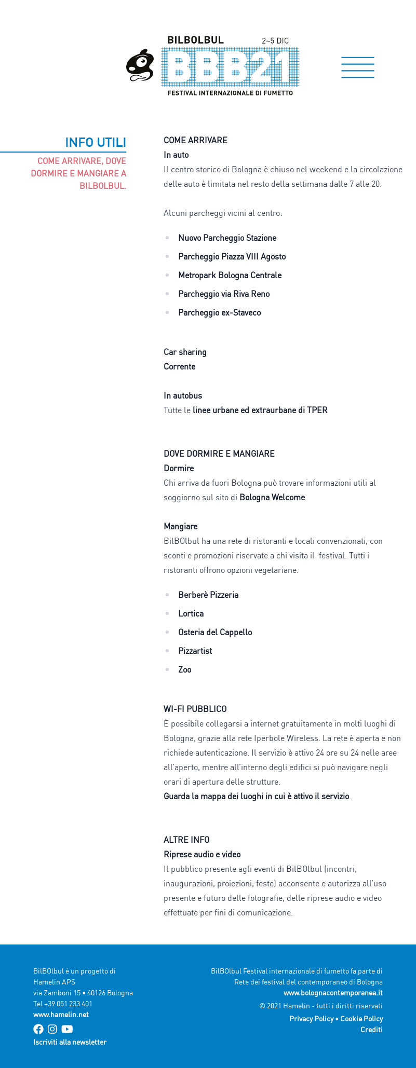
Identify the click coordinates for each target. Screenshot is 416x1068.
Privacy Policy (311, 1018)
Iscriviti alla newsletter (69, 1041)
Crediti (371, 1029)
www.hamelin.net (61, 1014)
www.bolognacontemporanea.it (333, 992)
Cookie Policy (361, 1018)
